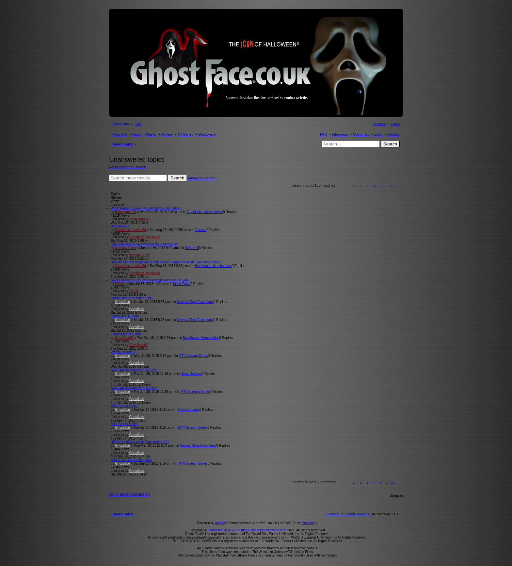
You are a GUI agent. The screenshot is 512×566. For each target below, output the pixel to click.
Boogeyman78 (125, 212)
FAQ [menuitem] (138, 124)
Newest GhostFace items (195, 302)
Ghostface (122, 302)
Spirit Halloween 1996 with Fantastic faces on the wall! (150, 280)
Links (378, 134)
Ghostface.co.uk (220, 530)
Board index (122, 144)
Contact (393, 134)
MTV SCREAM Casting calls (131, 460)
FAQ (323, 134)
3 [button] (368, 186)
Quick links (121, 124)
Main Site (119, 134)
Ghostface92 (124, 338)
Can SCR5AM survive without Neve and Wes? (144, 244)
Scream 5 (192, 248)
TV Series (185, 134)
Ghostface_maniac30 (130, 230)
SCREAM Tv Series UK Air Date (134, 370)
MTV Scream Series (193, 356)
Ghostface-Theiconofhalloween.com (260, 530)
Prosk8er (308, 523)
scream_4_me (125, 248)
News (136, 134)
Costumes (361, 134)
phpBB (220, 523)
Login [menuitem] (395, 124)
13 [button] (392, 186)
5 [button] (381, 186)
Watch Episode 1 (123, 352)
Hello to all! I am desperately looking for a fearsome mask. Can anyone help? (166, 262)
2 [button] (361, 186)
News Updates (191, 373)
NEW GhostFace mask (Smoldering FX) (139, 442)
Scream (200, 230)
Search (390, 144)
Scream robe (120, 226)
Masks (151, 134)
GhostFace (207, 134)
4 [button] (375, 186)
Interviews (340, 134)
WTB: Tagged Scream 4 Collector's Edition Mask (146, 208)
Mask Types (181, 284)
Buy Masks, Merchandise (204, 212)
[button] (343, 185)
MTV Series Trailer (124, 406)
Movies (167, 134)
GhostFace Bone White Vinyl (131, 298)
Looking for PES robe (126, 334)
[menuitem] (357, 514)
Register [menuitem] (379, 124)
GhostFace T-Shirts (125, 316)
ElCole (119, 284)
